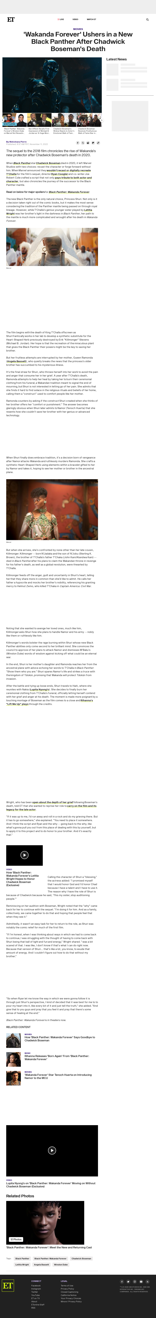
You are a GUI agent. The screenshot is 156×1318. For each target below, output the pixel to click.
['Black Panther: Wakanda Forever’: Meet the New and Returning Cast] (52, 1223)
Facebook (36, 1285)
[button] (24, 855)
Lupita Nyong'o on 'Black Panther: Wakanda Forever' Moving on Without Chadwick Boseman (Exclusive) (50, 1185)
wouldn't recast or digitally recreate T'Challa (48, 172)
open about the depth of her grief (52, 802)
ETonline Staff (37, 1304)
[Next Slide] (102, 120)
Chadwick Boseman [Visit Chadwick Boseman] (81, 1258)
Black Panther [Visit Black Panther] (22, 1258)
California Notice (68, 1295)
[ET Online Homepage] (11, 19)
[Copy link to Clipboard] (98, 143)
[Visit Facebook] (122, 1282)
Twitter (34, 1292)
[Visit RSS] (147, 1282)
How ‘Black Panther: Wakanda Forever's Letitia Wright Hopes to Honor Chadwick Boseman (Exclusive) (22, 879)
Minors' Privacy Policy (71, 1301)
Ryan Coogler (59, 174)
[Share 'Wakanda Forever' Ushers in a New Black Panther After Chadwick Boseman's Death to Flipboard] (93, 143)
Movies (78, 29)
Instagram (36, 1288)
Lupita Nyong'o (39, 689)
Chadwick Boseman (48, 163)
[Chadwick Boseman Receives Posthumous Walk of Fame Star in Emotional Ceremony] (88, 124)
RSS (33, 1307)
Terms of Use (67, 1285)
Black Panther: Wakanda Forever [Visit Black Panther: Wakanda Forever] (50, 1258)
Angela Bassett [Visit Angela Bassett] (41, 1265)
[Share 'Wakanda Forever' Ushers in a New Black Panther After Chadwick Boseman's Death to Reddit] (88, 143)
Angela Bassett (16, 361)
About (34, 1301)
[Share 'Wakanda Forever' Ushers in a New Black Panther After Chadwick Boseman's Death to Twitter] (83, 143)
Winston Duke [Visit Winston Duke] (61, 1265)
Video (75, 19)
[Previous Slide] (2, 120)
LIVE (62, 19)
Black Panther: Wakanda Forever (69, 192)
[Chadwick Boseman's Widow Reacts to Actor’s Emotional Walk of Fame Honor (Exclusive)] (64, 124)
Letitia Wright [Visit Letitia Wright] (22, 1265)
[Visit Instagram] (135, 1282)
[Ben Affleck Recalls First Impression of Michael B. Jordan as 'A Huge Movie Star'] (39, 124)
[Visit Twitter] (128, 1282)
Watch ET (91, 19)
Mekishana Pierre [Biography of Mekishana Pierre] (18, 141)
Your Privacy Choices (71, 1298)
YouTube (35, 1295)
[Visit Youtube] (141, 1282)
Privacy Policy (67, 1288)
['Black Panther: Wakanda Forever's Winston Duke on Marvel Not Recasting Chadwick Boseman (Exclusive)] (14, 124)
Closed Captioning (69, 1292)
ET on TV (35, 1298)
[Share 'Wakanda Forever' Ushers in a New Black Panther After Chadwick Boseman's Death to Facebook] (78, 143)
